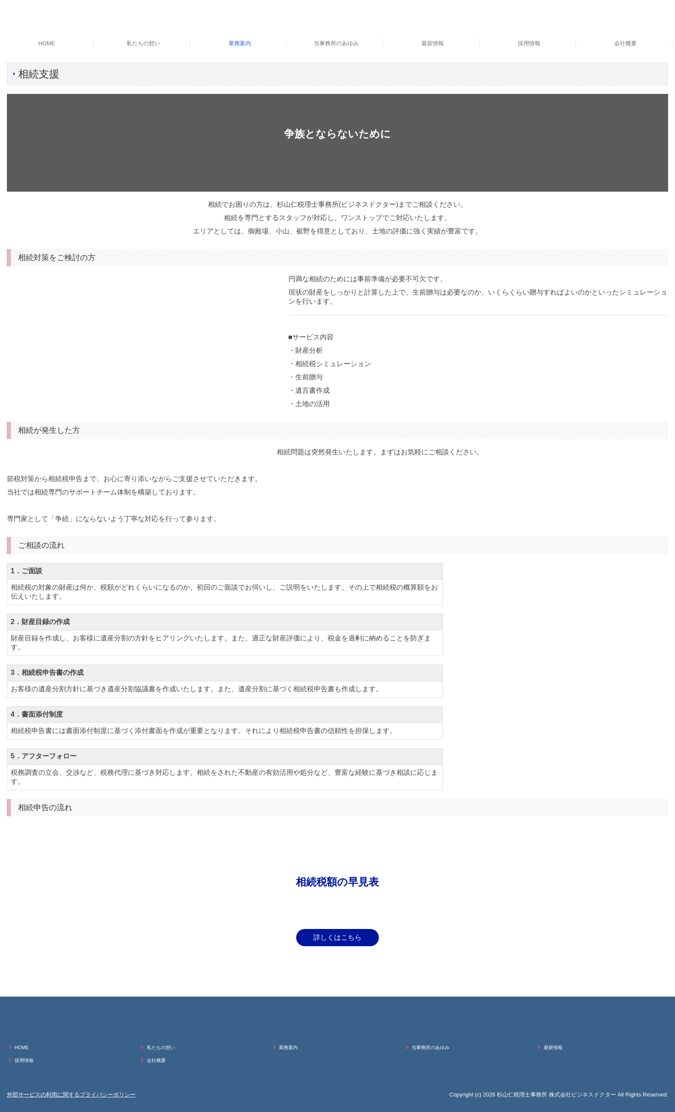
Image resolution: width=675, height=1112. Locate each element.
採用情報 (529, 43)
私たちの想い (143, 43)
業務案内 (240, 43)
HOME (46, 43)
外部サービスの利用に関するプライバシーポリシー (71, 1094)
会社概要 (625, 43)
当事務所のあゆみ (336, 43)
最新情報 (432, 43)
